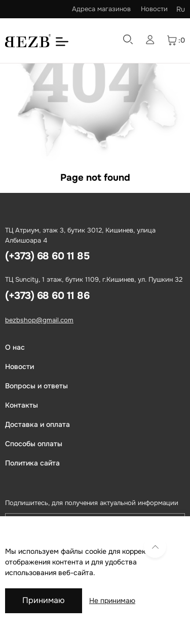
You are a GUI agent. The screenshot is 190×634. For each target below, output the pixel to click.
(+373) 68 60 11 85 (47, 256)
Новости (154, 9)
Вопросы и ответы (36, 385)
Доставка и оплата (37, 424)
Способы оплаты (33, 443)
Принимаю (43, 600)
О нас (15, 347)
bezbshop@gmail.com (39, 320)
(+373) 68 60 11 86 (47, 295)
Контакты (21, 405)
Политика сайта (32, 463)
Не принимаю (112, 600)
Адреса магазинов (101, 9)
